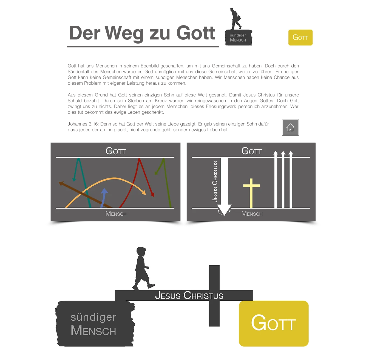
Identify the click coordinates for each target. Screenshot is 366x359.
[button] (142, 32)
